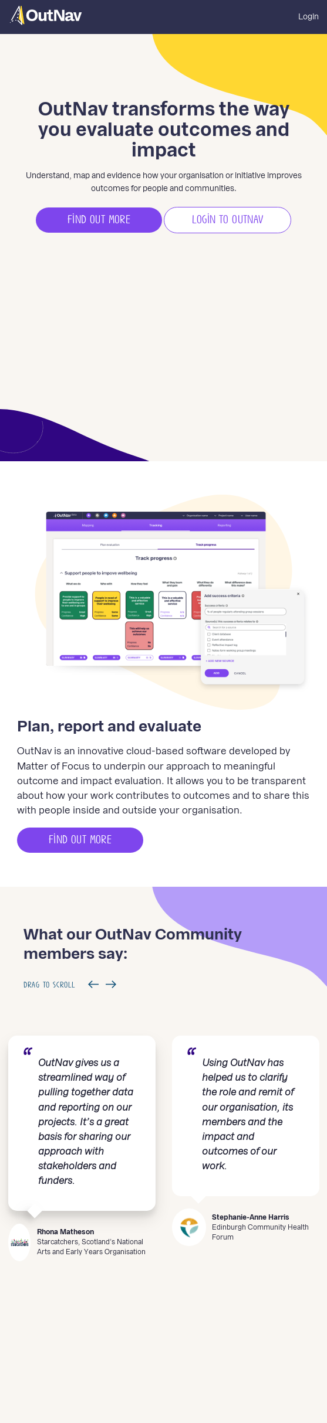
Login (308, 16)
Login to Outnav (228, 220)
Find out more (99, 220)
